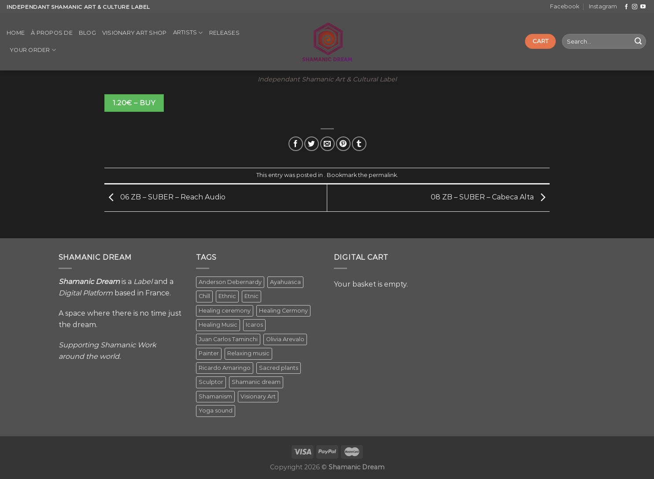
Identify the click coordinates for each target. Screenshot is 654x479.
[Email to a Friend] (327, 143)
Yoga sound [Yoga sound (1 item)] (216, 410)
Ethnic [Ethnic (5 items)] (227, 296)
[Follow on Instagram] (634, 7)
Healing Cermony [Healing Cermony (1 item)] (283, 310)
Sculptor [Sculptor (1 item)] (211, 382)
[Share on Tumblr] (359, 143)
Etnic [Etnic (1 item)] (251, 296)
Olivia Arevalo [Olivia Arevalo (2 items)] (285, 339)
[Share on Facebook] (295, 143)
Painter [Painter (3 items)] (209, 353)
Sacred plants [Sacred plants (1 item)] (278, 368)
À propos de (52, 32)
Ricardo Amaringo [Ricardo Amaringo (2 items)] (225, 368)
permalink (383, 175)
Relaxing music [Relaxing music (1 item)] (248, 353)
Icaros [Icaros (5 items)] (254, 324)
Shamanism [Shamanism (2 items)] (215, 396)
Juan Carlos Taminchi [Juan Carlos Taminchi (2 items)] (228, 339)
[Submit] (638, 41)
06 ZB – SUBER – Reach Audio (164, 197)
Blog (87, 32)
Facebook (564, 6)
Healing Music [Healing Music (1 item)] (218, 324)
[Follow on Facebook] (626, 7)
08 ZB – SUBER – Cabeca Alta (490, 197)
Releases (224, 32)
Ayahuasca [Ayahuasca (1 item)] (285, 282)
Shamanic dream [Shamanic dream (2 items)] (256, 382)
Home (16, 32)
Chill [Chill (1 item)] (204, 296)
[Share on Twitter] (311, 143)
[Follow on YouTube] (643, 7)
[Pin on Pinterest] (343, 143)
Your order (33, 50)
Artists (188, 33)
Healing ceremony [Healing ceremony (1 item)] (225, 310)
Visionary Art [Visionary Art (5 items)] (258, 396)
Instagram (603, 6)
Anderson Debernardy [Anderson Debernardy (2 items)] (230, 282)
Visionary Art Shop (134, 32)
